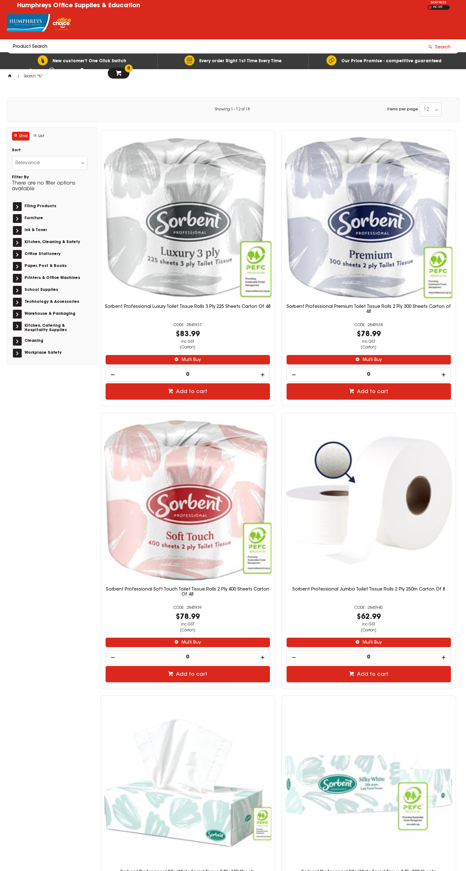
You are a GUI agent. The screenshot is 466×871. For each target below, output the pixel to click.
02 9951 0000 (343, 780)
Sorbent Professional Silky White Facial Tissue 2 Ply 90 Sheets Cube (323, 407)
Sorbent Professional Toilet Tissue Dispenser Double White (323, 599)
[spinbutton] (142, 280)
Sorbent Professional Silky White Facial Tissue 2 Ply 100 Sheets (142, 407)
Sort (16, 150)
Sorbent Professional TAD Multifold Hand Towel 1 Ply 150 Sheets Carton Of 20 (142, 602)
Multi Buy (145, 266)
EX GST (430, 7)
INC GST (437, 7)
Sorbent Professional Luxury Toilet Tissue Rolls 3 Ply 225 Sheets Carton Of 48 (142, 217)
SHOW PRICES (438, 3)
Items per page (402, 109)
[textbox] (196, 24)
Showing (232, 109)
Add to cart (145, 297)
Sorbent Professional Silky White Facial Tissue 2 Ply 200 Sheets (233, 407)
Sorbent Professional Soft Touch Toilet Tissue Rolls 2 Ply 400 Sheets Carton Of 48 (323, 217)
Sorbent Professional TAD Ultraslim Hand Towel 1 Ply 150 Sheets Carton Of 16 (413, 410)
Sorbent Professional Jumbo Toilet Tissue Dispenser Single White (414, 599)
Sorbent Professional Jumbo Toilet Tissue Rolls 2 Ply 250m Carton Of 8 (414, 215)
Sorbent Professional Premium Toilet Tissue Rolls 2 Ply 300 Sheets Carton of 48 (233, 217)
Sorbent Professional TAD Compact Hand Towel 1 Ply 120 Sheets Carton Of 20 (233, 602)
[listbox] (430, 110)
